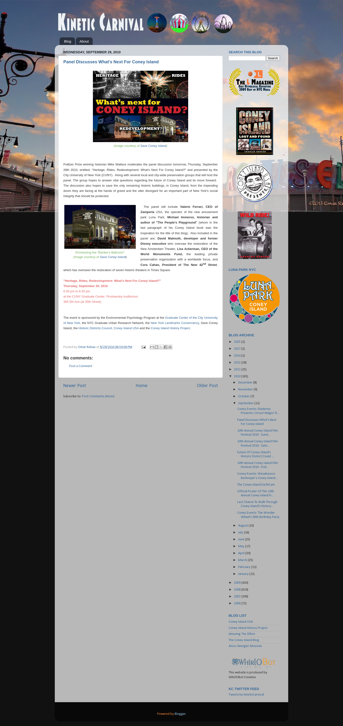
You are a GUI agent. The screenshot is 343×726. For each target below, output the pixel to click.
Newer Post (74, 385)
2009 (237, 583)
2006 (237, 603)
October (244, 396)
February (244, 567)
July (241, 532)
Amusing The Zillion (242, 634)
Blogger (180, 714)
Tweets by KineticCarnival (246, 694)
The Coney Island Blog (244, 640)
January (243, 574)
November (246, 389)
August (243, 525)
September (246, 403)
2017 (237, 349)
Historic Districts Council (95, 328)
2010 (237, 376)
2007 (237, 596)
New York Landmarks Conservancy (175, 323)
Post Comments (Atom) (98, 396)
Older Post (207, 385)
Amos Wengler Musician (245, 646)
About (84, 41)
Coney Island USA (126, 328)
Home (141, 385)
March (243, 560)
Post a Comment (80, 366)
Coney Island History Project (170, 328)
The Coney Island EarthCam (256, 485)
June (241, 539)
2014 (237, 356)
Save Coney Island (113, 257)
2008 (237, 590)
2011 (237, 369)
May (241, 546)
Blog (67, 41)
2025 (237, 342)
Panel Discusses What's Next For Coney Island (111, 62)
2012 (237, 362)
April (241, 553)
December (245, 382)
